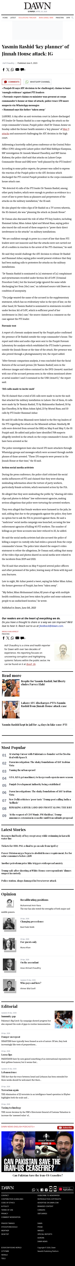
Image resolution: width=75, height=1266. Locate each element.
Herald (4, 1255)
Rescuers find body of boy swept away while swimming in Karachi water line (35, 837)
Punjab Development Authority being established (34, 784)
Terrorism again (10, 1090)
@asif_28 (30, 664)
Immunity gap (8, 1016)
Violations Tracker (27, 17)
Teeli (3, 1258)
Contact (5, 1195)
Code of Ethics (8, 1203)
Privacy (4, 1213)
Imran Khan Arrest (10, 632)
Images (41, 1230)
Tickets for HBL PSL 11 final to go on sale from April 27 (29, 845)
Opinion (8, 893)
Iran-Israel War (46, 17)
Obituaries (42, 1213)
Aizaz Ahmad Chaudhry (30, 968)
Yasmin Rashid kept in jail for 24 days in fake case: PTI (34, 724)
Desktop (5, 1234)
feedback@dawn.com (51, 626)
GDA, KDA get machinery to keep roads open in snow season (41, 777)
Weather (5, 1230)
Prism (40, 1227)
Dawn (40, 1223)
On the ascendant (29, 962)
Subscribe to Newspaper (49, 1195)
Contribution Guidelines (12, 1199)
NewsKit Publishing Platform (48, 1251)
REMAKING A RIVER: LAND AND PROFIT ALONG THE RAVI (40, 807)
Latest (13, 17)
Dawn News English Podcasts (17, 1127)
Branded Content (45, 1206)
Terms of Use (7, 1210)
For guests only (28, 942)
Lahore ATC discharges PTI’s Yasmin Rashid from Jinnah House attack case (44, 704)
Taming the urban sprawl (22, 770)
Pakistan (60, 17)
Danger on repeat (10, 1036)
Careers (41, 1210)
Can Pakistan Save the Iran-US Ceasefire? (38, 1175)
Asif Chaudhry (8, 63)
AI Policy (5, 1206)
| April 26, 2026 (37, 11)
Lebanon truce (9, 1072)
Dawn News (42, 1241)
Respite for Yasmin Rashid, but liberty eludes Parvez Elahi (43, 682)
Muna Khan (25, 947)
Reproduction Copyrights (49, 1199)
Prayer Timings (8, 1223)
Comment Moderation (10, 1217)
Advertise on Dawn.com (48, 1203)
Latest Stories (13, 829)
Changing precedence (32, 921)
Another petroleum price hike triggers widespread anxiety (32, 863)
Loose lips (6, 1054)
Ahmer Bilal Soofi (27, 988)
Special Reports (45, 1234)
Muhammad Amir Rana (30, 905)
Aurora (41, 1238)
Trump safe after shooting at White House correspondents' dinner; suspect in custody (36, 872)
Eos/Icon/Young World (11, 1248)
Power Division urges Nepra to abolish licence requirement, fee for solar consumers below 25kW (36, 854)
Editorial (9, 1006)
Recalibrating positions (34, 899)
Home (5, 17)
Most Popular (13, 747)
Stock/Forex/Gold (9, 1227)
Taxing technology (11, 1107)
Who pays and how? (30, 982)
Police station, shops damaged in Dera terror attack (28, 880)
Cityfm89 (5, 1251)
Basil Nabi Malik (27, 927)
